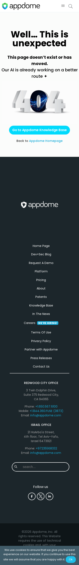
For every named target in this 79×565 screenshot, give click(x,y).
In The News (41, 314)
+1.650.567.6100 (46, 406)
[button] (62, 6)
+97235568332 (46, 448)
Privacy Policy (41, 341)
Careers (41, 323)
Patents (41, 297)
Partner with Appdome (41, 349)
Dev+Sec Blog (41, 254)
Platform (41, 271)
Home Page (41, 246)
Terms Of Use (41, 332)
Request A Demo (41, 263)
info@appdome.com (45, 415)
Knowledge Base (41, 305)
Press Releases (41, 358)
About (41, 288)
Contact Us (41, 366)
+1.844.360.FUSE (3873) (46, 411)
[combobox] (44, 467)
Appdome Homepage (46, 141)
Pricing (41, 280)
